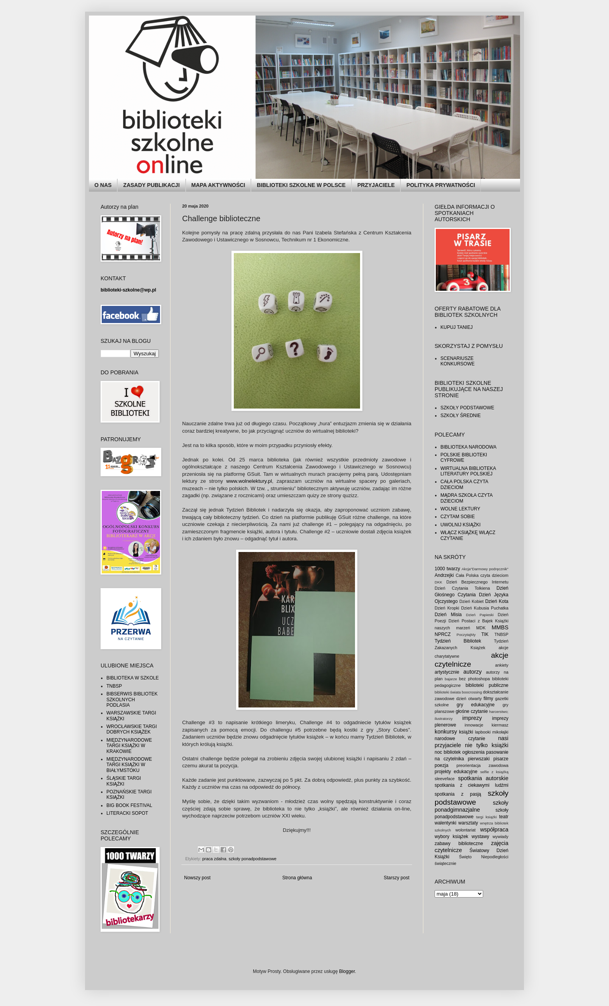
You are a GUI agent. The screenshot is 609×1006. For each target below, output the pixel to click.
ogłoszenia (473, 752)
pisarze (500, 758)
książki (466, 732)
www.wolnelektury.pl (249, 481)
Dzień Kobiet (471, 601)
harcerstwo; (498, 711)
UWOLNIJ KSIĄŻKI (460, 524)
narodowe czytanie (460, 738)
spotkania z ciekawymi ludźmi (471, 785)
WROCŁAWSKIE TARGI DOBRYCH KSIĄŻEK (131, 729)
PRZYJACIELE (376, 185)
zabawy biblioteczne (459, 843)
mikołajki (500, 732)
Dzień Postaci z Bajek (471, 620)
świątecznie (445, 863)
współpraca (494, 829)
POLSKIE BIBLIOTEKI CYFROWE (463, 457)
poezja (441, 765)
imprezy (472, 718)
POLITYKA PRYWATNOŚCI (440, 185)
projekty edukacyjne (456, 771)
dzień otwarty (469, 698)
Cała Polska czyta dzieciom (482, 575)
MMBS (500, 627)
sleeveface (445, 778)
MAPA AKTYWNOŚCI (218, 185)
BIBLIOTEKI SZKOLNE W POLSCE (301, 185)
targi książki (486, 817)
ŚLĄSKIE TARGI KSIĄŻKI (123, 780)
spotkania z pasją (458, 794)
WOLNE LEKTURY (460, 509)
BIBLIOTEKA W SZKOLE (132, 678)
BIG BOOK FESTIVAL (129, 805)
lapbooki (483, 732)
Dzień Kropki (447, 608)
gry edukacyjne (476, 704)
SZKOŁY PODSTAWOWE (467, 407)
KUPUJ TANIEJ (456, 327)
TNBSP (114, 686)
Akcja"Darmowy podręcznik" (484, 569)
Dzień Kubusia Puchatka (484, 608)
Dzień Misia (448, 614)
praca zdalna (214, 858)
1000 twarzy (447, 568)
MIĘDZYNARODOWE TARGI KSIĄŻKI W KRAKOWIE (129, 745)
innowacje (474, 725)
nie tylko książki (486, 745)
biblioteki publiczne (487, 685)
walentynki (445, 823)
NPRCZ (443, 634)
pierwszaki (479, 758)
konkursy (446, 731)
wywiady (500, 836)
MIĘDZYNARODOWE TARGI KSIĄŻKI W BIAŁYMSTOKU (129, 764)
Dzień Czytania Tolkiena (462, 588)
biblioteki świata (448, 692)
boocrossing (472, 692)
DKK (438, 582)
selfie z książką (494, 772)
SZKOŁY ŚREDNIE (460, 415)
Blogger (347, 971)
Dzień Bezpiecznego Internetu (477, 582)
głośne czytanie (472, 711)
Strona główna (297, 877)
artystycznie (447, 672)
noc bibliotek (448, 752)
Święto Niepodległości (483, 856)
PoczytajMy (466, 634)
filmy (488, 698)
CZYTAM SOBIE (457, 516)
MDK (480, 627)
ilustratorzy (443, 718)
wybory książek (451, 836)
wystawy (480, 836)
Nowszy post (197, 877)
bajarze (451, 679)
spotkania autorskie (483, 778)
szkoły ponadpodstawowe (253, 858)
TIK (485, 634)
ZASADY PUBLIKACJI (151, 185)
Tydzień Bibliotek (458, 641)
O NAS (102, 185)
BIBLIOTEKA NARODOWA (468, 447)
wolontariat (465, 830)
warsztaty (468, 823)
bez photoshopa (474, 678)
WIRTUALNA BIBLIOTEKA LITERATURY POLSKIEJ (468, 471)
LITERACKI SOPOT (127, 813)
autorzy (472, 672)
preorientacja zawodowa (482, 765)
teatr (503, 816)
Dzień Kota (496, 601)
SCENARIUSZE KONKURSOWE (457, 361)
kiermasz (500, 725)
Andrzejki (444, 575)
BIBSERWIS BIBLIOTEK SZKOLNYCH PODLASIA (132, 699)
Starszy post (396, 877)
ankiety (501, 665)
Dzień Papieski (480, 615)
